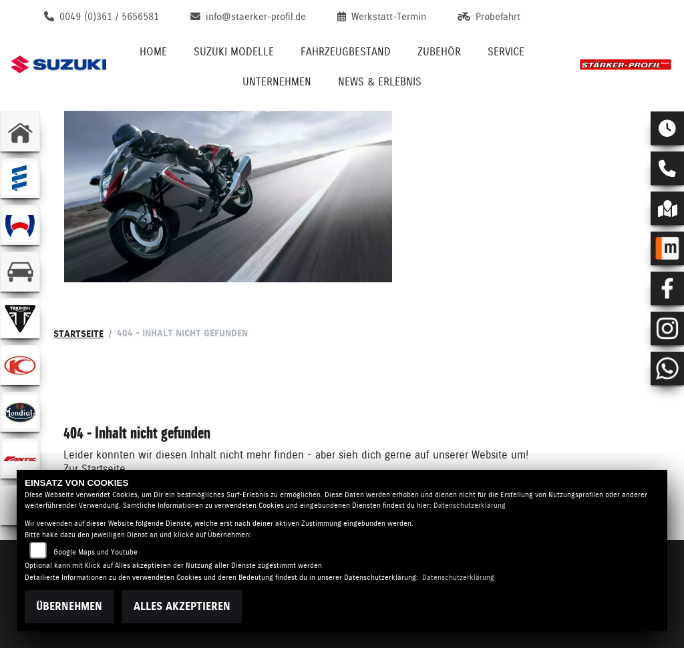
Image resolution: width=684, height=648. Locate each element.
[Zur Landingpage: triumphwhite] (20, 318)
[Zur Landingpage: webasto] (20, 225)
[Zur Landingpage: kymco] (20, 365)
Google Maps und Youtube (95, 552)
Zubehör (439, 51)
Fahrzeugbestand (346, 51)
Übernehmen (69, 606)
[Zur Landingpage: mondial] (20, 412)
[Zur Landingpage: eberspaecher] (20, 178)
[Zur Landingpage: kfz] (20, 272)
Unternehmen (276, 81)
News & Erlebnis (379, 81)
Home (153, 51)
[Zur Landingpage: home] (20, 131)
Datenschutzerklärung (470, 505)
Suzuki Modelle (234, 51)
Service (506, 51)
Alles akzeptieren (182, 606)
